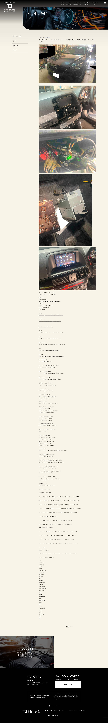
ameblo (57, 705)
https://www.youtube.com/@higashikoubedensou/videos (51, 358)
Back (67, 628)
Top (46, 711)
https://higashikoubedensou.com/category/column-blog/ (51, 334)
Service (54, 711)
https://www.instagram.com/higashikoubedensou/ (50, 322)
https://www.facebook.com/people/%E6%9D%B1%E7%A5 (52, 346)
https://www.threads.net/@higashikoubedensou (49, 340)
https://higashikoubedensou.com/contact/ (50, 303)
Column (82, 711)
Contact (67, 684)
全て (14, 42)
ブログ (15, 52)
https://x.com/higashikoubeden (46, 328)
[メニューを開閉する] (105, 3)
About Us (63, 711)
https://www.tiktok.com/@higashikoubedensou (49, 352)
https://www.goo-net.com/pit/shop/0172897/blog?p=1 (51, 316)
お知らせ (15, 47)
